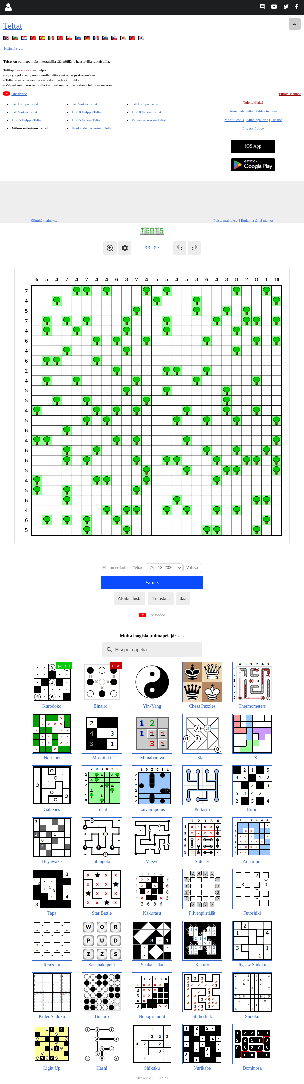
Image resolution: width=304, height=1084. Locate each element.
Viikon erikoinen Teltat (30, 128)
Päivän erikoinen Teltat (149, 120)
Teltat (12, 25)
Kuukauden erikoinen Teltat (92, 128)
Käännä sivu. (13, 48)
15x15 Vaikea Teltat (86, 120)
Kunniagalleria (257, 120)
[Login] (8, 7)
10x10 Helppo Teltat (87, 112)
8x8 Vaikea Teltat (24, 112)
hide (181, 636)
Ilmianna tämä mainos (257, 220)
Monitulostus (234, 120)
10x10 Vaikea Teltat (146, 112)
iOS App (253, 146)
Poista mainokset (225, 220)
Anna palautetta (241, 111)
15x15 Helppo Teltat (27, 120)
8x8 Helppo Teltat (145, 104)
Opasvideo (19, 94)
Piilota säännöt (290, 94)
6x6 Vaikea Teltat (84, 104)
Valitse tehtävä (266, 111)
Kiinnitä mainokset (45, 220)
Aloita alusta (129, 598)
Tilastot (276, 120)
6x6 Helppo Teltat (25, 104)
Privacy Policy (253, 128)
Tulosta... (161, 598)
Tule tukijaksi (253, 102)
